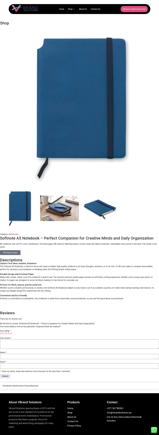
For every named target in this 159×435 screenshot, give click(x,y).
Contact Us (95, 9)
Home (61, 9)
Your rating (5, 331)
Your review (5, 338)
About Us (83, 9)
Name (3, 353)
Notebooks (13, 234)
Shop (71, 9)
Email (3, 362)
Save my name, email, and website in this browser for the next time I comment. (36, 371)
